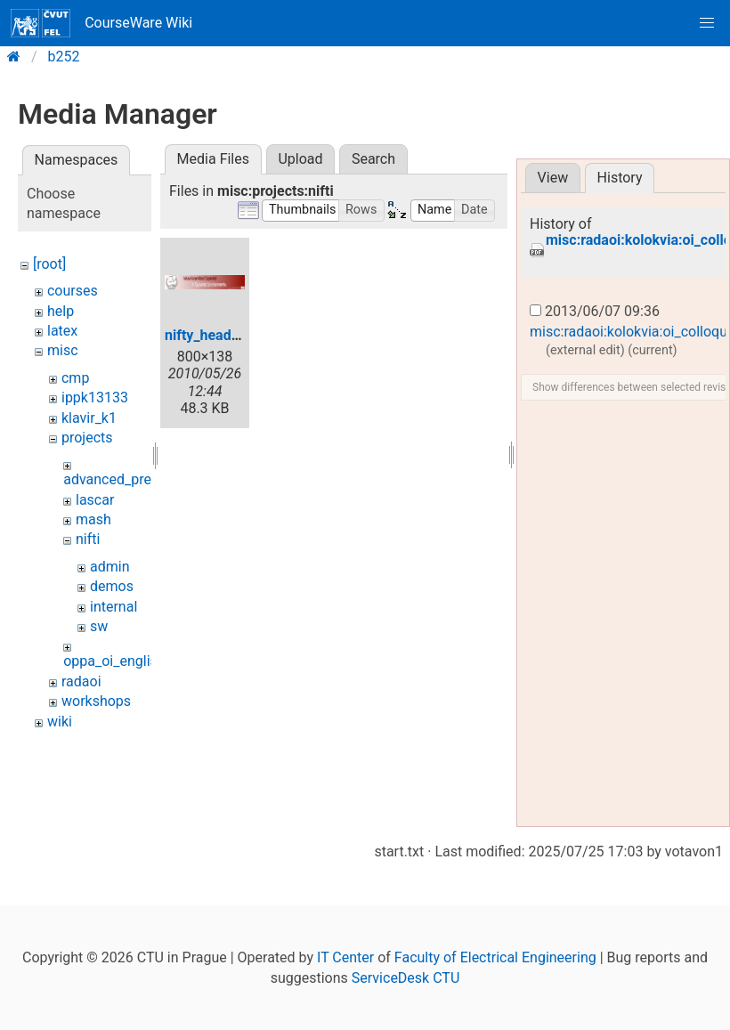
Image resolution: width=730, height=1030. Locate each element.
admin (109, 566)
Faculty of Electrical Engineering (495, 957)
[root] (49, 263)
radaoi (81, 681)
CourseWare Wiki (101, 23)
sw (99, 626)
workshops (96, 701)
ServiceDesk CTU (405, 977)
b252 (64, 56)
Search (373, 158)
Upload (300, 158)
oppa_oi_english (114, 661)
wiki (59, 721)
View (553, 177)
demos (112, 586)
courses (72, 290)
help (60, 311)
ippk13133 (94, 397)
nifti (88, 539)
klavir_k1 (89, 418)
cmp (75, 377)
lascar (95, 499)
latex (62, 330)
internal (113, 606)
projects (87, 437)
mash (93, 519)
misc (62, 350)
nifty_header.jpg (216, 335)
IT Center (345, 957)
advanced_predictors (129, 479)
